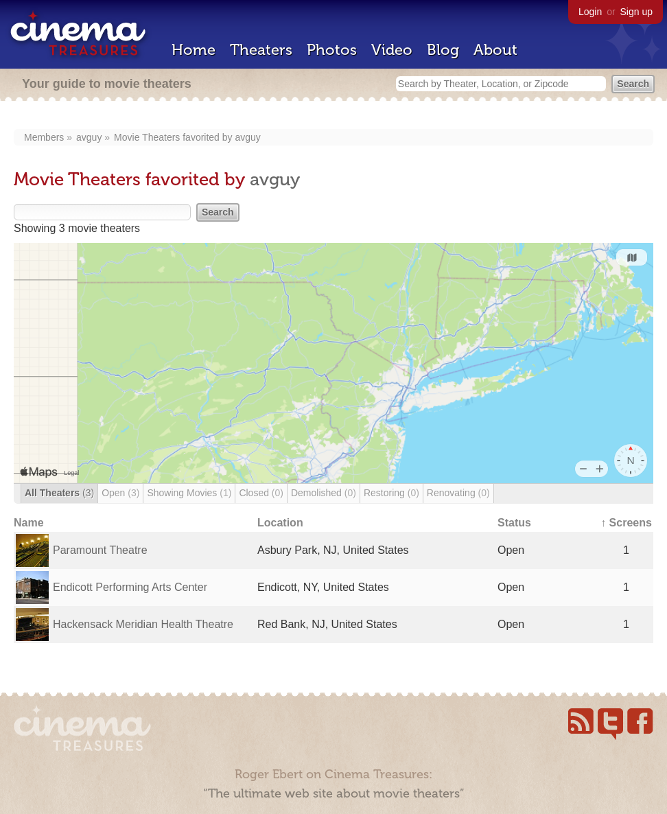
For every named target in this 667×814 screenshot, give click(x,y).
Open (120, 492)
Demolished (323, 492)
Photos (332, 49)
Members (44, 137)
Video (391, 49)
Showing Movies (189, 492)
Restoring (391, 492)
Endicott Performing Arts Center (130, 587)
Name (29, 522)
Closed (261, 492)
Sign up (636, 11)
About (495, 49)
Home (193, 49)
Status (514, 522)
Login (590, 11)
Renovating (458, 492)
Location (280, 522)
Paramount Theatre (100, 550)
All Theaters (59, 492)
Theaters (261, 49)
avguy (89, 137)
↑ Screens (626, 522)
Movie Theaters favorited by (174, 137)
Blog (443, 49)
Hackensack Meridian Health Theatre (143, 624)
